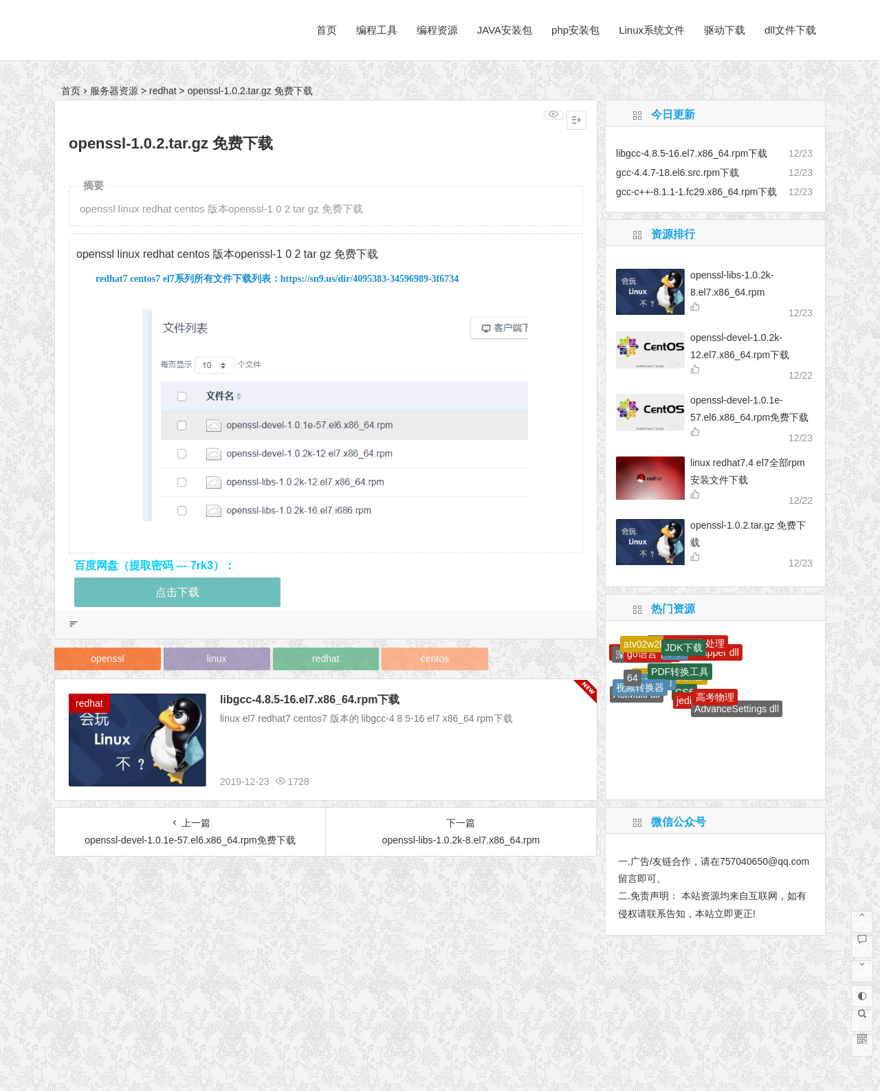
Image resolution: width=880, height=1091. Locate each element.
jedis (686, 700)
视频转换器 (640, 687)
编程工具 (376, 30)
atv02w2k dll (650, 644)
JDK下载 (683, 647)
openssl (107, 658)
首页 (326, 30)
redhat (163, 90)
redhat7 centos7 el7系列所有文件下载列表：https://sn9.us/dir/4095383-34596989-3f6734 (277, 279)
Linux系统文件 (652, 30)
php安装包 (575, 30)
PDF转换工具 (680, 671)
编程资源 (437, 30)
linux (217, 658)
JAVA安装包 (504, 30)
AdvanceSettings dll (736, 708)
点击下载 (177, 592)
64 (632, 677)
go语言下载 (651, 653)
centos (435, 658)
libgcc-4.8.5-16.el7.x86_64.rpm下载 (309, 699)
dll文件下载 (790, 30)
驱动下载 (724, 30)
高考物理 (715, 697)
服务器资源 (114, 90)
